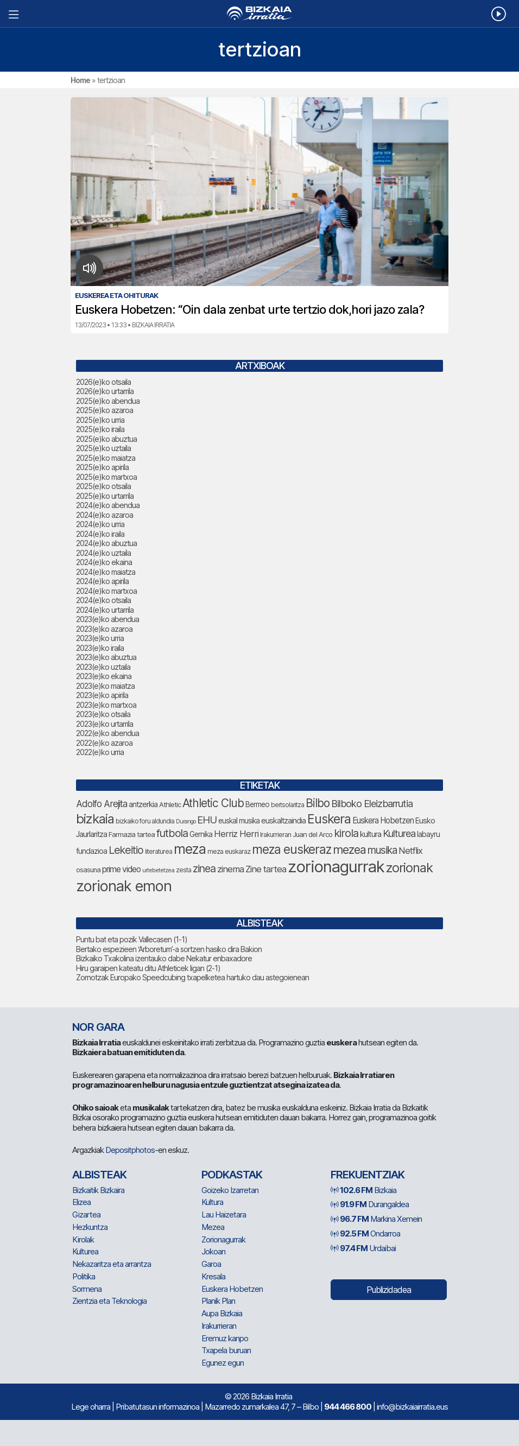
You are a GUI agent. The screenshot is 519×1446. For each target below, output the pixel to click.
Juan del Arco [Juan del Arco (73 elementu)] (312, 834)
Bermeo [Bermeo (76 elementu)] (257, 804)
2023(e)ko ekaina (103, 676)
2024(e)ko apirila (102, 581)
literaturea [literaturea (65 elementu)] (158, 851)
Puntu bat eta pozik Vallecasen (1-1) (131, 939)
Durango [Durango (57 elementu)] (185, 821)
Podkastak (231, 1174)
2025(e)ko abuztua (106, 438)
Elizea (81, 1202)
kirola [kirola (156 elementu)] (346, 833)
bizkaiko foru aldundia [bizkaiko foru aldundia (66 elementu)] (145, 821)
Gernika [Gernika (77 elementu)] (200, 834)
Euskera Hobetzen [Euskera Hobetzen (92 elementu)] (383, 820)
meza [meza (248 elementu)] (190, 849)
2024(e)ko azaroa (104, 514)
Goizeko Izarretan (229, 1190)
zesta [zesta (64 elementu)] (183, 870)
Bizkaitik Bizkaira (98, 1190)
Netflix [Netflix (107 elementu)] (410, 850)
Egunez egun (222, 1363)
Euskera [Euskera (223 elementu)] (329, 819)
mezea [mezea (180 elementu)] (349, 849)
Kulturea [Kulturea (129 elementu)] (399, 833)
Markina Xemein (376, 1219)
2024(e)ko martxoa (106, 590)
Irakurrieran (218, 1326)
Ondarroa (365, 1233)
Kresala (213, 1276)
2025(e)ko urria (100, 419)
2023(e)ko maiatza (105, 685)
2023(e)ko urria (100, 638)
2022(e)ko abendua (107, 733)
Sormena (87, 1289)
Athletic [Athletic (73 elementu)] (170, 804)
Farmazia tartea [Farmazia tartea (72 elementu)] (132, 834)
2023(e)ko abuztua (106, 657)
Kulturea (85, 1251)
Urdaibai (363, 1248)
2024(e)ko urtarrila (105, 609)
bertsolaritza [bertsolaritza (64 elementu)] (287, 805)
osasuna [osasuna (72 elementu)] (88, 870)
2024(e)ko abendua (108, 505)
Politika (83, 1276)
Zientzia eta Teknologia (109, 1301)
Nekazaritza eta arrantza (111, 1264)
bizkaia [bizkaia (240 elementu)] (95, 819)
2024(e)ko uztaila (103, 552)
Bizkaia (363, 1190)
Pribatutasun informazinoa (157, 1406)
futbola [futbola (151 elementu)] (172, 833)
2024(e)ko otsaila (103, 600)
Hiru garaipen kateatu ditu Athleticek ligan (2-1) (148, 968)
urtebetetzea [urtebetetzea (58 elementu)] (158, 870)
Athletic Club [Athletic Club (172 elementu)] (213, 803)
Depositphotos (130, 1150)
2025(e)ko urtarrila (105, 495)
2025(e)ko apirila (102, 467)
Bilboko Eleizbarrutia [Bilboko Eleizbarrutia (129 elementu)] (372, 803)
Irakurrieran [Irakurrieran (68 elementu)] (275, 834)
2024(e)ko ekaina (104, 562)
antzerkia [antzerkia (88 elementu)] (143, 804)
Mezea (212, 1227)
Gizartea (86, 1214)
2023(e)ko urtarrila (104, 723)
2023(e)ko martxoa (106, 704)
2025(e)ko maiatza (105, 457)
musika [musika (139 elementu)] (382, 850)
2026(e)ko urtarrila (105, 391)
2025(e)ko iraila (100, 429)
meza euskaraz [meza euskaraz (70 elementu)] (228, 851)
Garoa (211, 1264)
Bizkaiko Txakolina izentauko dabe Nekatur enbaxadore (164, 958)
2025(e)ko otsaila (103, 486)
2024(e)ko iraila (100, 533)
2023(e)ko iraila (100, 647)
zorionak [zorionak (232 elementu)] (409, 868)
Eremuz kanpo (224, 1338)
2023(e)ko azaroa (104, 628)
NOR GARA (98, 1026)
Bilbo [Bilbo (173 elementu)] (318, 803)
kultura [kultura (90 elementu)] (370, 834)
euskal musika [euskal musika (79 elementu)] (239, 820)
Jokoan (213, 1251)
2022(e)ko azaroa (104, 742)
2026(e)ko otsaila (103, 381)
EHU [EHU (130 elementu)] (207, 820)
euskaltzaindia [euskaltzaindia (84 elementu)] (283, 820)
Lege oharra (90, 1406)
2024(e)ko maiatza (105, 571)
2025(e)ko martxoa (106, 476)
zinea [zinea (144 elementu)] (204, 868)
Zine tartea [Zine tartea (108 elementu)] (265, 869)
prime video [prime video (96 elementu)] (121, 869)
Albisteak (99, 1174)
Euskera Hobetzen (232, 1289)
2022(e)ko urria (100, 752)
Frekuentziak (367, 1174)
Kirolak (83, 1239)
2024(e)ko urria (100, 524)
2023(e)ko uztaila (103, 666)
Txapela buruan (226, 1350)
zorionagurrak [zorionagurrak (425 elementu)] (336, 866)
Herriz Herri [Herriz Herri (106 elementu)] (236, 833)
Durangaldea (370, 1204)
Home (80, 80)
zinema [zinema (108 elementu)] (230, 869)
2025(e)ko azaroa (104, 410)
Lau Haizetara (223, 1214)
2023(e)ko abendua (107, 619)
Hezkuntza (89, 1227)
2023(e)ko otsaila (103, 714)
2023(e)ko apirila (102, 695)
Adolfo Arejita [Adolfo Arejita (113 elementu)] (101, 803)
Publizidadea (388, 1289)
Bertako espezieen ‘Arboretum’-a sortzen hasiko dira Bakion (169, 949)
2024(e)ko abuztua (106, 543)
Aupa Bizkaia (221, 1313)
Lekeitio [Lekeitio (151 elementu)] (126, 850)
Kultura (212, 1202)
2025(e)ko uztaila (103, 448)
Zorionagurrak (223, 1239)
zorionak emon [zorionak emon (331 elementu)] (124, 886)
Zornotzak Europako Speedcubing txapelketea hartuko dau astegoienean (192, 977)
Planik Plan (218, 1301)
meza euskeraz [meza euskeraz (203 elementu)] (291, 849)
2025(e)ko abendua (108, 400)
